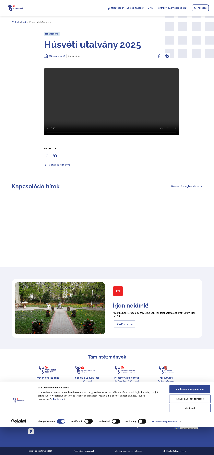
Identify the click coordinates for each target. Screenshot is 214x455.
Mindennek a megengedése (190, 417)
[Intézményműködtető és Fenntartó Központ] (127, 374)
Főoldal (15, 22)
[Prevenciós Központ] (48, 374)
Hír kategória (51, 34)
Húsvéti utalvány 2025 (92, 44)
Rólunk (160, 8)
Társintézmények (107, 357)
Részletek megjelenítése (164, 449)
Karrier (128, 402)
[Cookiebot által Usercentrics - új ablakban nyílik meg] (18, 449)
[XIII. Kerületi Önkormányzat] (166, 374)
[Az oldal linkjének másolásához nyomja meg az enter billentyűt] (167, 56)
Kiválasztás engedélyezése (190, 426)
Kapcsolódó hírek (36, 186)
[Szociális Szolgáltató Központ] (87, 374)
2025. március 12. (57, 56)
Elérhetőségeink (177, 8)
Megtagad (190, 436)
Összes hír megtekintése (186, 186)
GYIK (149, 8)
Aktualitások (115, 8)
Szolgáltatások (134, 8)
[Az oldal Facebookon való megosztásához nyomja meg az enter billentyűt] (159, 56)
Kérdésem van (125, 324)
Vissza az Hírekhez (57, 165)
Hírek (23, 22)
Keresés (200, 8)
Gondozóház (74, 56)
